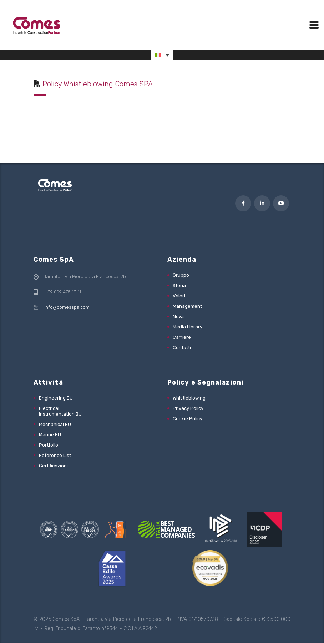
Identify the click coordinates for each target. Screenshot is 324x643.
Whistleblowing (189, 398)
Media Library (187, 327)
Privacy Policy (188, 408)
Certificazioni (53, 465)
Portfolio (48, 445)
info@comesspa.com (67, 307)
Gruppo (181, 275)
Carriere (182, 337)
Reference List (55, 455)
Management (187, 306)
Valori (179, 295)
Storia (179, 285)
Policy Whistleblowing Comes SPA (97, 84)
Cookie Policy (187, 418)
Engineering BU (56, 398)
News (179, 316)
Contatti (182, 347)
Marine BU (50, 434)
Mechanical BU (55, 424)
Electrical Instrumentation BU (60, 411)
